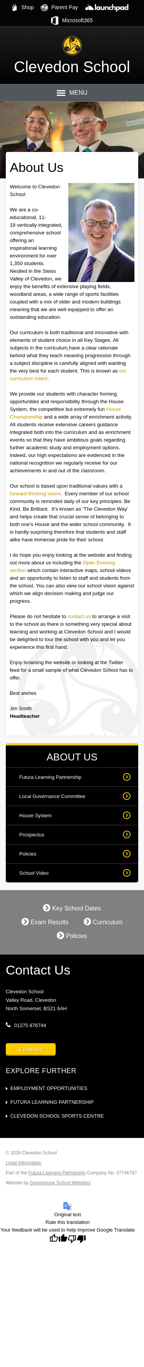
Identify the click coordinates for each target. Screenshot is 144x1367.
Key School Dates (72, 908)
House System (35, 815)
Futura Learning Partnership (50, 777)
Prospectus (31, 835)
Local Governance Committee (52, 796)
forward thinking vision (35, 493)
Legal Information (23, 1163)
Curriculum (103, 921)
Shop (23, 7)
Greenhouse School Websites (60, 1183)
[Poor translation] (77, 1239)
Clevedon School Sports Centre (57, 1116)
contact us (79, 616)
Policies (27, 854)
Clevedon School (72, 66)
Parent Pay (59, 7)
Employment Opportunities (48, 1088)
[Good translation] (58, 1239)
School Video (33, 873)
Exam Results (45, 921)
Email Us (30, 1049)
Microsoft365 (72, 21)
